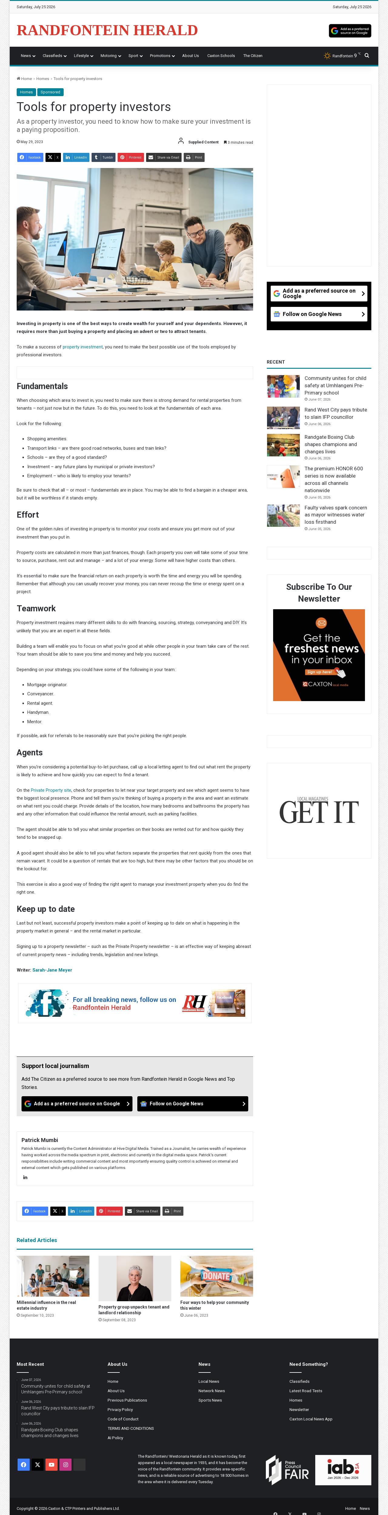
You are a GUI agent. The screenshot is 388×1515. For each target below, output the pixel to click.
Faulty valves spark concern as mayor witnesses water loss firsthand (336, 515)
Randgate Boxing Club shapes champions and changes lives (331, 444)
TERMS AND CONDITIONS (131, 1428)
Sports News (210, 1400)
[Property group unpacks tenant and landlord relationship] (135, 1278)
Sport (133, 55)
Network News (212, 1390)
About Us (190, 55)
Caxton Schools (221, 55)
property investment (83, 347)
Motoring (109, 55)
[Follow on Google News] (192, 1103)
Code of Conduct (123, 1418)
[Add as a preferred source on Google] (350, 30)
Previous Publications (127, 1400)
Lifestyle (81, 55)
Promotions (160, 55)
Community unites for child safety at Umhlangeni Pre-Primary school (335, 385)
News (26, 55)
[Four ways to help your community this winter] (216, 1276)
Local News (209, 1381)
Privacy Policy (120, 1409)
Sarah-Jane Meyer (52, 970)
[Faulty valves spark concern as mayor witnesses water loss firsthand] (283, 515)
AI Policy (115, 1437)
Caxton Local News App (311, 1418)
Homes (42, 78)
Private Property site (51, 790)
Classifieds (52, 55)
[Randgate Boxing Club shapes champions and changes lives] (283, 445)
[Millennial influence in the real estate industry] (53, 1276)
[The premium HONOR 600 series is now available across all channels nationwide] (283, 476)
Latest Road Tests (305, 1390)
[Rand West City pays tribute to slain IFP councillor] (283, 417)
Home (24, 78)
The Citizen (253, 55)
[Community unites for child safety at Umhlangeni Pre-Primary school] (283, 386)
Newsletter (299, 1409)
